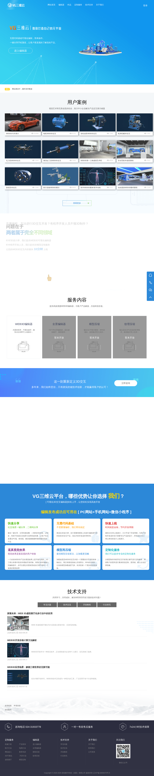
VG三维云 (18, 5)
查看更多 (77, 203)
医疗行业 (8, 748)
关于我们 (100, 5)
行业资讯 (107, 605)
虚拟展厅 (8, 760)
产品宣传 (22, 744)
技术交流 (67, 605)
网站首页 (51, 5)
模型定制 (22, 760)
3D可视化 (8, 756)
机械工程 (8, 744)
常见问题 (47, 605)
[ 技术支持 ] (11, 633)
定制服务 (78, 5)
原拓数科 (8, 710)
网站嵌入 (8, 752)
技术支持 (89, 5)
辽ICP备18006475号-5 (101, 773)
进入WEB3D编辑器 (29, 274)
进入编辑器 (20, 50)
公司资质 (91, 752)
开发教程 (87, 605)
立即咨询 (125, 383)
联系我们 (91, 748)
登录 (145, 5)
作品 (69, 5)
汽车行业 (23, 756)
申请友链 (17, 706)
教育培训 (22, 752)
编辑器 (61, 5)
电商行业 (22, 748)
